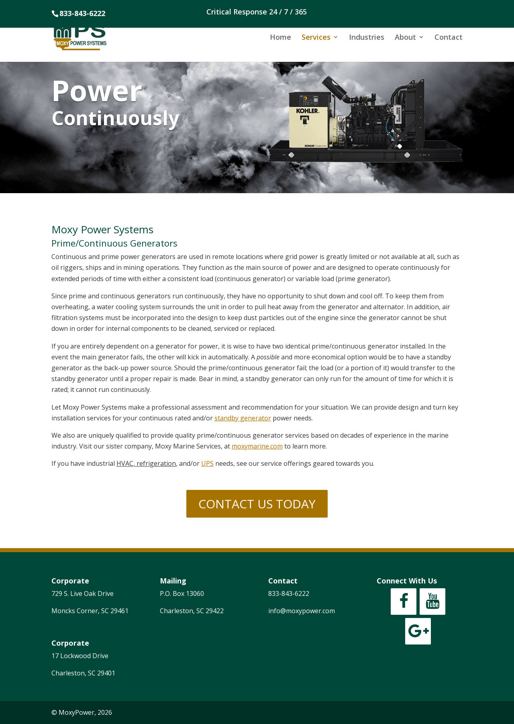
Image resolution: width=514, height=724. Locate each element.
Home (280, 38)
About (405, 38)
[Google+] (418, 631)
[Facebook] (403, 601)
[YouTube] (432, 601)
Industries (366, 38)
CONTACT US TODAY (257, 504)
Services (316, 38)
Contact (448, 38)
